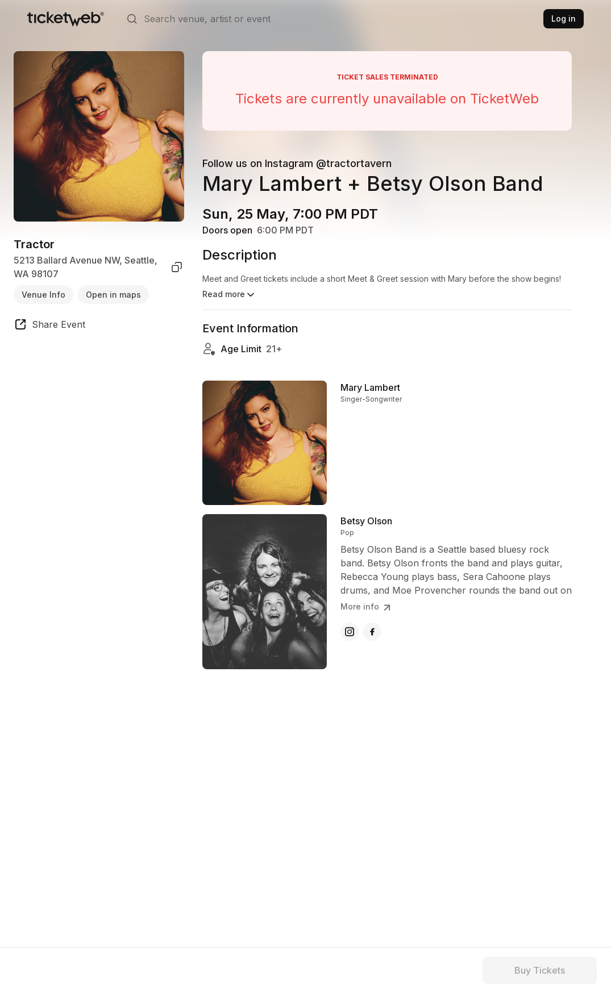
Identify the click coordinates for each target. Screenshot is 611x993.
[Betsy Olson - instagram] (349, 636)
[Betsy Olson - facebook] (372, 636)
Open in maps (113, 294)
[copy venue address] (176, 267)
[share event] (49, 326)
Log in (563, 18)
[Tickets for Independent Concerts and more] (65, 19)
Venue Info (43, 294)
